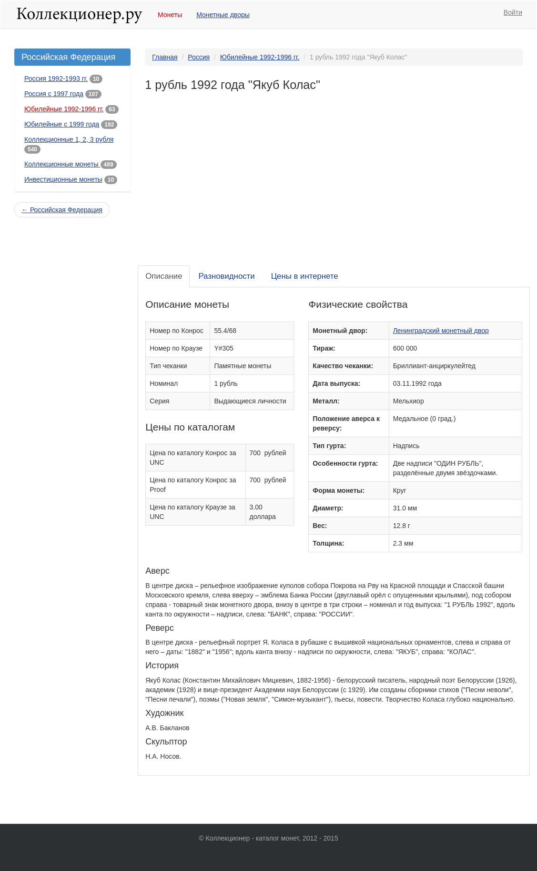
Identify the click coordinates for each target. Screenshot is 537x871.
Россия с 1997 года (53, 94)
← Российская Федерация (61, 210)
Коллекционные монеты (62, 164)
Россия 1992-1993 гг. (56, 78)
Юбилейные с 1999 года (61, 124)
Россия (199, 57)
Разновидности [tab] (226, 276)
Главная (164, 57)
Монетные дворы (223, 15)
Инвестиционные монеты (63, 179)
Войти (513, 12)
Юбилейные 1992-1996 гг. (63, 109)
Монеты (170, 15)
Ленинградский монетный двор (441, 330)
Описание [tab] (163, 276)
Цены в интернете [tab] (304, 276)
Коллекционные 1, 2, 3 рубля (68, 139)
